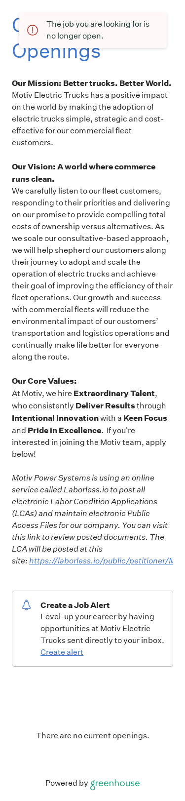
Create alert (61, 652)
